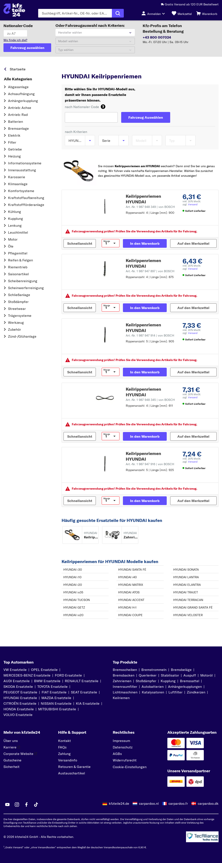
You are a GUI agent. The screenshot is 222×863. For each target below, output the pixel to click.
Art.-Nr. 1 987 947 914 (150, 335)
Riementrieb (17, 267)
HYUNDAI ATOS (129, 592)
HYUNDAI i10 (72, 577)
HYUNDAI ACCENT (131, 600)
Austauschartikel (71, 773)
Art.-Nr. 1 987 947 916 (150, 464)
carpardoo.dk (208, 803)
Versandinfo (67, 760)
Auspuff (189, 675)
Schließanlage (19, 295)
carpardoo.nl (149, 803)
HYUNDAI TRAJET (185, 592)
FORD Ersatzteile (68, 675)
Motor (13, 239)
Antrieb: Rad (18, 114)
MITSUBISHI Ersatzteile (57, 709)
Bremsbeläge (181, 670)
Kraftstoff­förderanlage (26, 204)
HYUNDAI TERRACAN (188, 600)
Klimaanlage (18, 184)
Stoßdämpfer (18, 302)
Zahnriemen (122, 681)
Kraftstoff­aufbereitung (26, 198)
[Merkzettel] (181, 13)
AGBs (117, 754)
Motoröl (206, 675)
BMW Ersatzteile (47, 681)
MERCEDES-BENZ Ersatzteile (27, 675)
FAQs (62, 747)
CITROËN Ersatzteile (19, 703)
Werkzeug (16, 322)
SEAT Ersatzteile (84, 692)
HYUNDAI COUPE (130, 615)
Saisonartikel (18, 274)
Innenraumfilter (125, 686)
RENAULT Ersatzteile (81, 681)
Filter (12, 142)
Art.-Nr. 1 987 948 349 (150, 207)
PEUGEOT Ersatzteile (20, 692)
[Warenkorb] (207, 13)
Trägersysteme (19, 315)
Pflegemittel (17, 253)
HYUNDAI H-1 (127, 607)
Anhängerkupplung (23, 101)
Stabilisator (170, 675)
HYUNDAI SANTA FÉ (132, 570)
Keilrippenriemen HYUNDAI (143, 198)
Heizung (14, 156)
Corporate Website (20, 754)
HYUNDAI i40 (127, 577)
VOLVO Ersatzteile (18, 715)
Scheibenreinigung (22, 281)
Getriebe (15, 149)
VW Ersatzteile (15, 670)
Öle (10, 246)
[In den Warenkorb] (145, 243)
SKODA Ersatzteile (18, 686)
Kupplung (15, 218)
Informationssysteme (24, 163)
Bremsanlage (18, 128)
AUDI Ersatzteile (16, 681)
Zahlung (64, 754)
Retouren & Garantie (74, 767)
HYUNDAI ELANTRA (187, 585)
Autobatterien (153, 686)
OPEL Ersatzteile (44, 670)
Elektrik (14, 135)
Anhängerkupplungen (185, 686)
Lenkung (15, 225)
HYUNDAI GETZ (74, 607)
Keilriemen (121, 698)
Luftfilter (175, 692)
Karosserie (16, 177)
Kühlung (14, 211)
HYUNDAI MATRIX (130, 585)
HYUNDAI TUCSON (76, 600)
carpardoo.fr (178, 803)
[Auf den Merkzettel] (193, 243)
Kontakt (64, 741)
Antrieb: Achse (19, 107)
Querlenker (148, 675)
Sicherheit (11, 767)
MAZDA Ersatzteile (56, 698)
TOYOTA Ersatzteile (52, 686)
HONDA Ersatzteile (18, 709)
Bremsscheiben (125, 670)
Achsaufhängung (21, 94)
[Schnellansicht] (80, 243)
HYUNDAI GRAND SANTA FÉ (193, 607)
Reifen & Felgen (20, 260)
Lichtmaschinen (125, 692)
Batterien (15, 121)
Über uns (10, 741)
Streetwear (17, 308)
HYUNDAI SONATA (186, 570)
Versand (193, 204)
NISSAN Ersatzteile (56, 703)
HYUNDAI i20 (72, 585)
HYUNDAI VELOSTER (188, 615)
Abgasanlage (18, 87)
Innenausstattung (22, 170)
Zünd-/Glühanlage (22, 336)
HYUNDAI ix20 (73, 615)
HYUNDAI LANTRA (186, 577)
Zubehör (14, 329)
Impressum (121, 741)
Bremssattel (189, 681)
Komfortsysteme (21, 191)
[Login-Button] (154, 13)
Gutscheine (12, 760)
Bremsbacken (123, 675)
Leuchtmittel (18, 232)
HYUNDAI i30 (72, 570)
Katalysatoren (153, 692)
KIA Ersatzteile (88, 703)
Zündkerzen (196, 692)
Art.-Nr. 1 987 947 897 (150, 271)
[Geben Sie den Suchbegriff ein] (75, 13)
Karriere (11, 747)
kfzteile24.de (119, 803)
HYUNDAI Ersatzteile (20, 698)
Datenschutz (122, 747)
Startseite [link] (18, 69)
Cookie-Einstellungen (130, 767)
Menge (106, 241)
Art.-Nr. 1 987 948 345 (150, 400)
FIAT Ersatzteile (54, 692)
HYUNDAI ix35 (73, 592)
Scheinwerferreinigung (26, 288)
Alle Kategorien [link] (18, 79)
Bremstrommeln (153, 670)
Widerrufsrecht (125, 760)
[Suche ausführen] (118, 13)
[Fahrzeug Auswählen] (145, 117)
